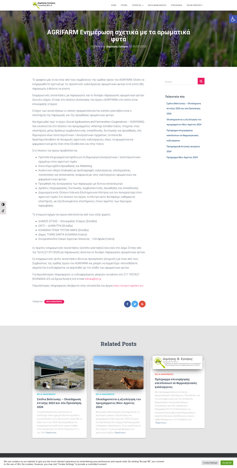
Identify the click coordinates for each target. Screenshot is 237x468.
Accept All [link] (226, 463)
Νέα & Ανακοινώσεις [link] (157, 5)
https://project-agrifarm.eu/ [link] (129, 285)
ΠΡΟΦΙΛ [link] (124, 5)
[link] (233, 19)
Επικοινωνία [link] (176, 5)
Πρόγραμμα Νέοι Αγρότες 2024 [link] (182, 157)
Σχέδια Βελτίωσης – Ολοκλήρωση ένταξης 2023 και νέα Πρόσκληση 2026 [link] (184, 108)
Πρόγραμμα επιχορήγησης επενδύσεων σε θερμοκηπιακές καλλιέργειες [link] (183, 135)
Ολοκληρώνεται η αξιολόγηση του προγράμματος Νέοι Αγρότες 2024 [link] (118, 402)
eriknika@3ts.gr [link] (93, 278)
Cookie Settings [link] (210, 463)
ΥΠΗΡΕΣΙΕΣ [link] (137, 5)
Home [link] (113, 5)
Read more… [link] (52, 432)
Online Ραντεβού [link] (194, 5)
